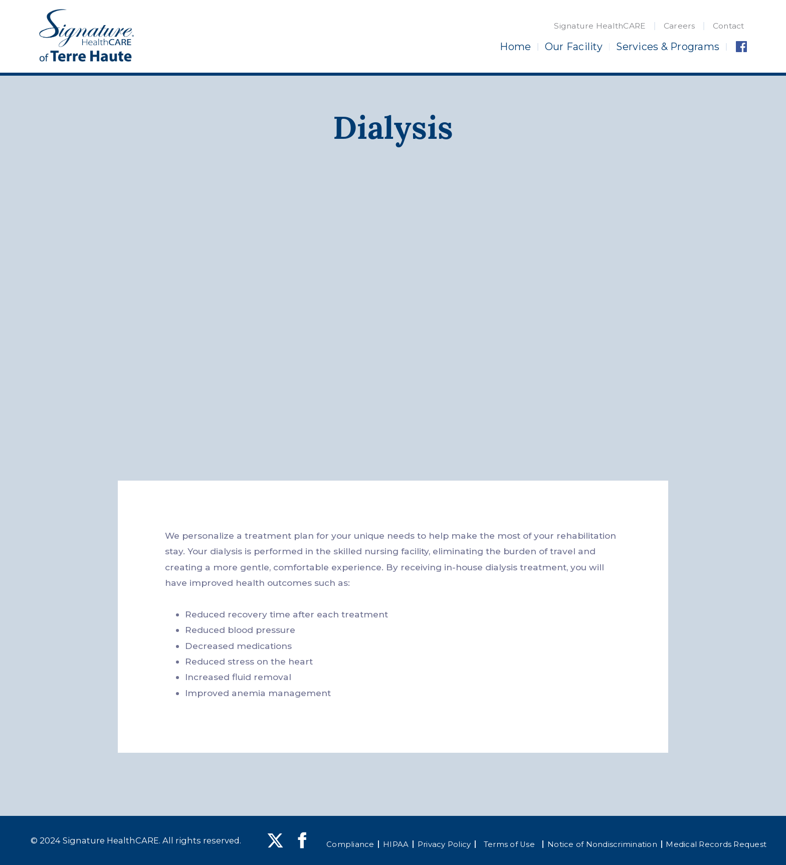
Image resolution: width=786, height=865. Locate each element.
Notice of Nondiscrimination (602, 844)
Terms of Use (509, 844)
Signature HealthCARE (600, 26)
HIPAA (396, 844)
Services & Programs (667, 46)
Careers (679, 26)
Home (515, 46)
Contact (728, 26)
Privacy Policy (444, 844)
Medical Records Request (716, 844)
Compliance (350, 844)
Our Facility (574, 46)
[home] (86, 35)
